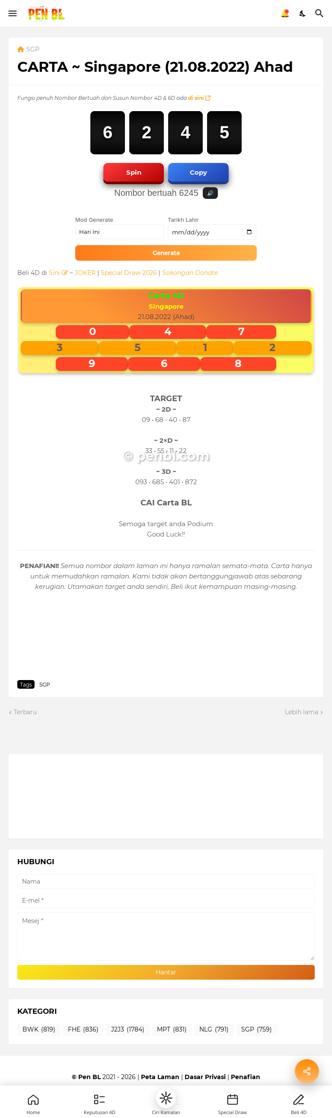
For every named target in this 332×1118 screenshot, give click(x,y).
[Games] (99, 1099)
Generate (166, 252)
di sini (199, 98)
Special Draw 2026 (129, 273)
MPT (172, 1029)
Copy (198, 172)
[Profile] (298, 1099)
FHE (83, 1029)
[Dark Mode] (303, 13)
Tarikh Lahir (183, 219)
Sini (58, 273)
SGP (32, 49)
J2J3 (127, 1029)
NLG (214, 1029)
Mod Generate (94, 219)
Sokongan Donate (190, 273)
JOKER (85, 273)
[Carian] (320, 13)
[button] (166, 1098)
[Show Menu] (12, 13)
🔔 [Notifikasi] (285, 13)
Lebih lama (301, 712)
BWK (38, 1029)
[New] (232, 1099)
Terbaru (25, 712)
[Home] (33, 1099)
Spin (133, 172)
